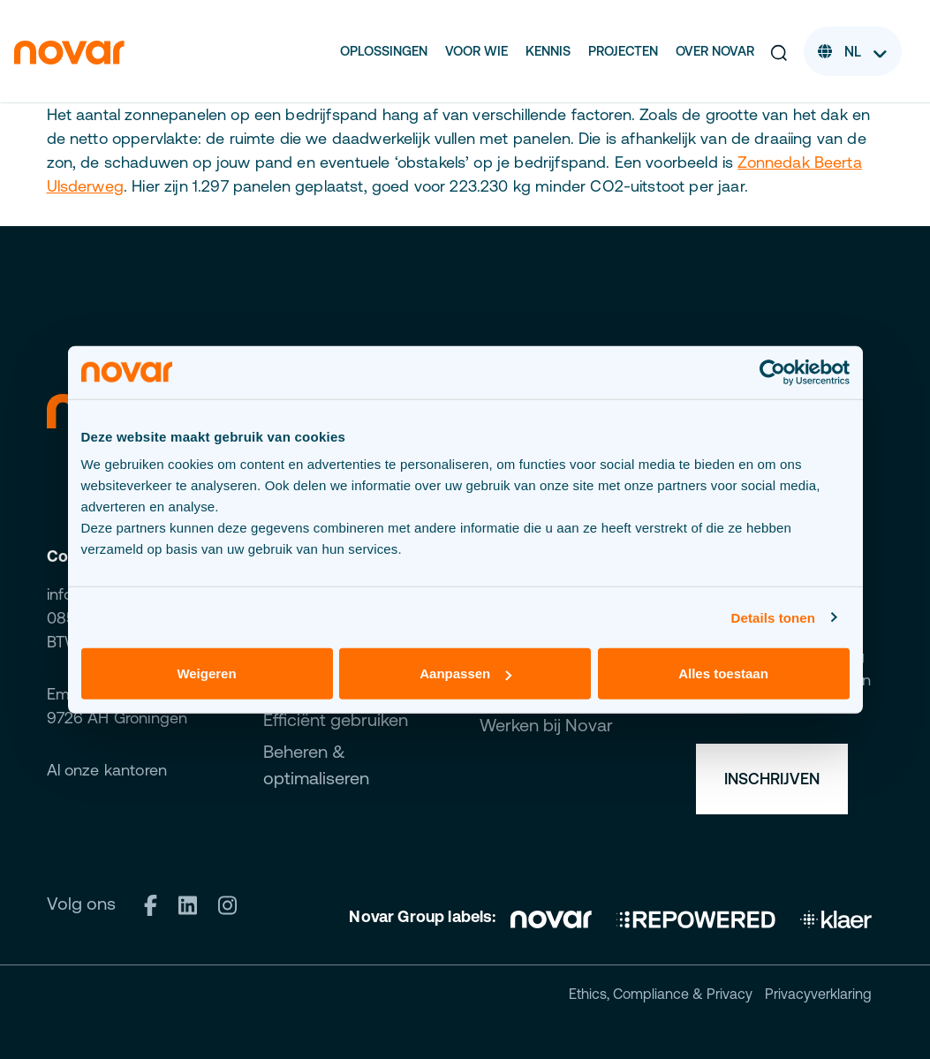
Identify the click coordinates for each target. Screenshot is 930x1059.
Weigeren (206, 673)
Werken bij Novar (546, 725)
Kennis (548, 50)
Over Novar (715, 50)
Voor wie (476, 50)
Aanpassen (465, 673)
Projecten (623, 50)
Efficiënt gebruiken (335, 719)
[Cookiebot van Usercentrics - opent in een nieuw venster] (772, 372)
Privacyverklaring (818, 994)
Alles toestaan (723, 673)
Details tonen (773, 616)
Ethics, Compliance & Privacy (660, 994)
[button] (779, 51)
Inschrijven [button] (772, 778)
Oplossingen (383, 50)
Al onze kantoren (107, 769)
